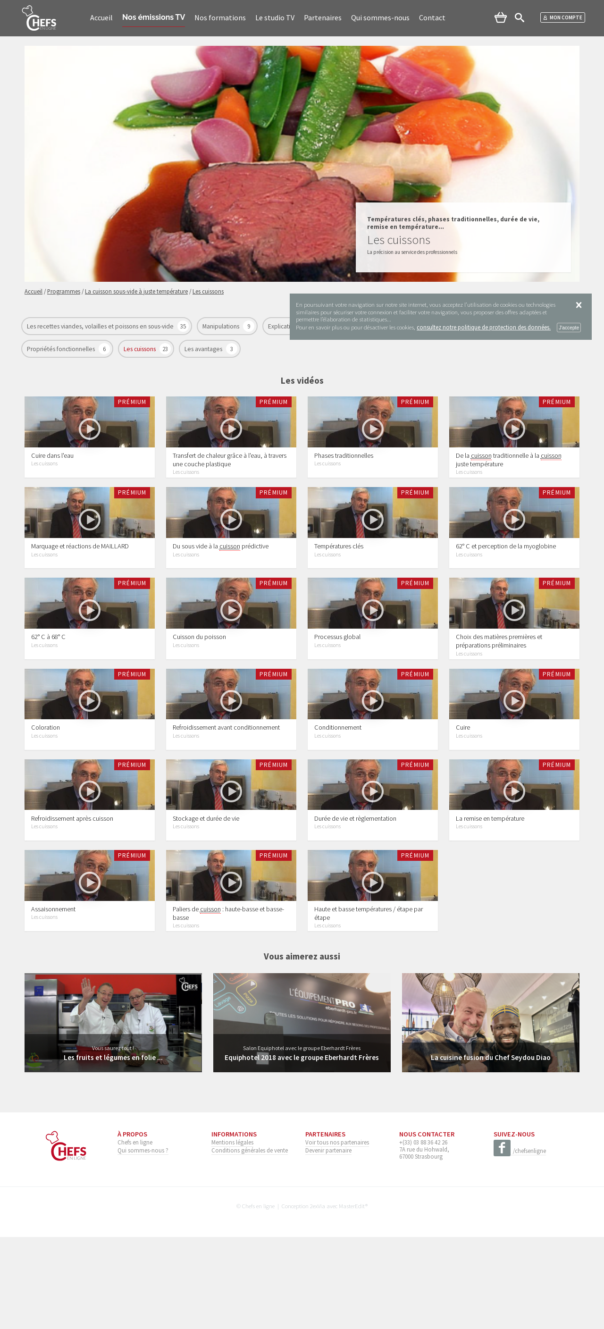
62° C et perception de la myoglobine (506, 576)
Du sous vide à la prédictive (220, 576)
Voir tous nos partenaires (337, 1233)
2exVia (317, 1297)
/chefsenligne (520, 1242)
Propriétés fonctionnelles (61, 349)
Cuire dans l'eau (52, 470)
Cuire (463, 788)
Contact (432, 17)
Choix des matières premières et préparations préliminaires (499, 686)
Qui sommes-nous (380, 17)
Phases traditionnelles (343, 470)
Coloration (45, 788)
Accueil (101, 17)
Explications (284, 326)
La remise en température (490, 894)
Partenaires (323, 17)
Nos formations (220, 17)
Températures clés (338, 576)
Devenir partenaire (328, 1241)
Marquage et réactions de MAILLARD (80, 576)
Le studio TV (274, 17)
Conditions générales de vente (249, 1241)
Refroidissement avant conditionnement (226, 788)
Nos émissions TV (153, 17)
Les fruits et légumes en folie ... (113, 1148)
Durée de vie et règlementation (355, 894)
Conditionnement (337, 788)
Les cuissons (140, 349)
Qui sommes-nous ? (142, 1241)
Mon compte (562, 17)
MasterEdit (352, 1297)
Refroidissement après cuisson (72, 894)
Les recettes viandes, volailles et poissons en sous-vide (101, 326)
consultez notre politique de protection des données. (484, 327)
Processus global (337, 682)
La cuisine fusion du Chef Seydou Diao (490, 1148)
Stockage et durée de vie (206, 894)
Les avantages (204, 349)
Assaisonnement (53, 1000)
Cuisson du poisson (199, 682)
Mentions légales (232, 1233)
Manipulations (221, 326)
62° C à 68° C (48, 682)
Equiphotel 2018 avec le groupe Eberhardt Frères (301, 1148)
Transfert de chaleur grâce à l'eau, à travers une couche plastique (229, 474)
